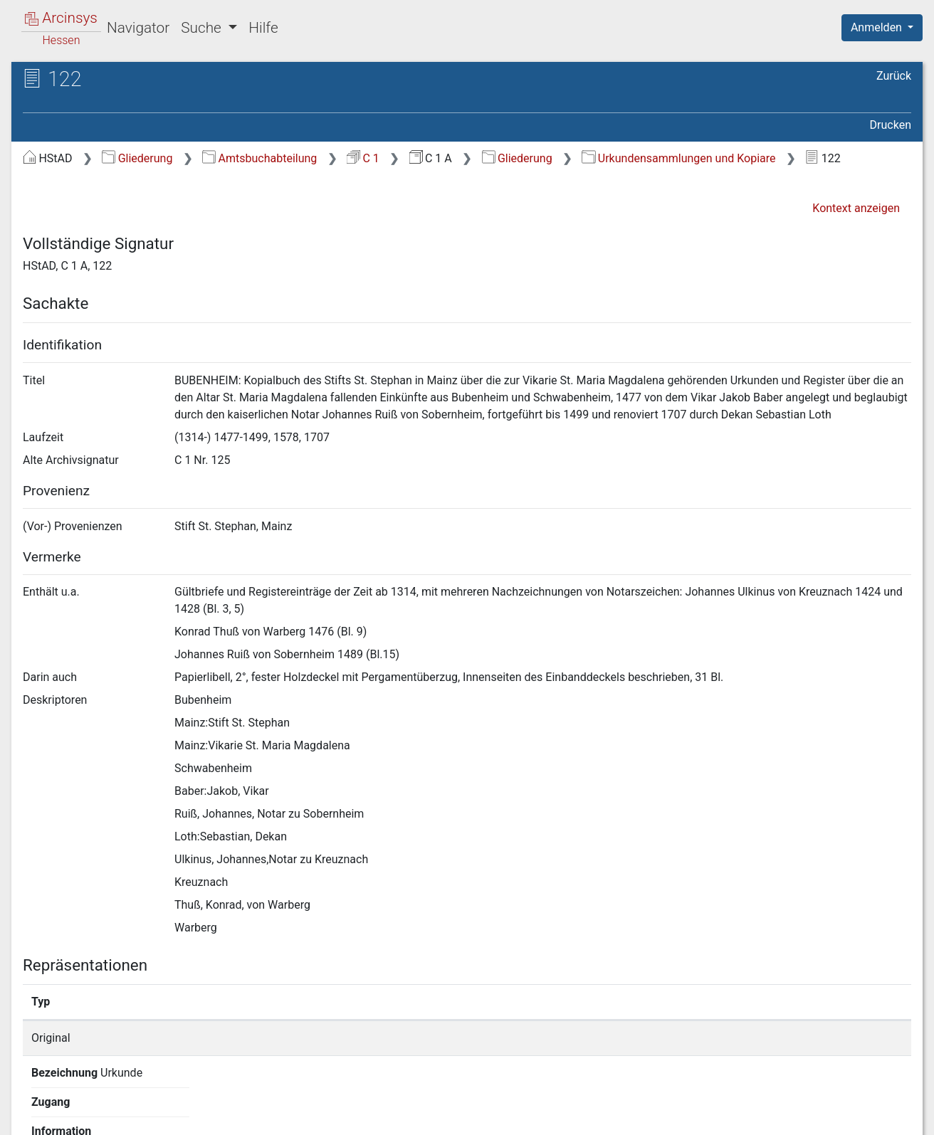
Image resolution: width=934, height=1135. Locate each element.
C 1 (363, 158)
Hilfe (263, 27)
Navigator (138, 27)
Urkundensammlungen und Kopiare (678, 158)
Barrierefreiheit (781, 1116)
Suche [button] (203, 27)
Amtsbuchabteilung (259, 158)
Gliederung (137, 158)
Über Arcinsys (566, 1116)
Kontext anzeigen (856, 208)
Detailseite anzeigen (701, 1038)
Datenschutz (673, 1116)
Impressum (886, 1116)
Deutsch (85, 1105)
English (32, 1105)
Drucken (890, 125)
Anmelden (878, 27)
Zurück (893, 76)
